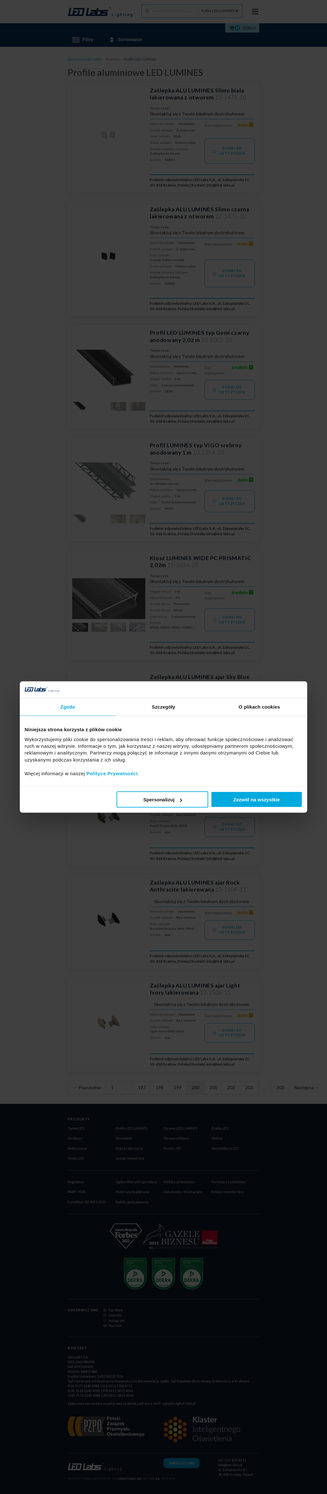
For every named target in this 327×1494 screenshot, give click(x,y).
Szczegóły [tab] (163, 707)
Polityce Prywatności (112, 773)
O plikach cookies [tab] (259, 707)
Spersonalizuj (162, 799)
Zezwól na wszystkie (256, 799)
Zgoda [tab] (67, 707)
